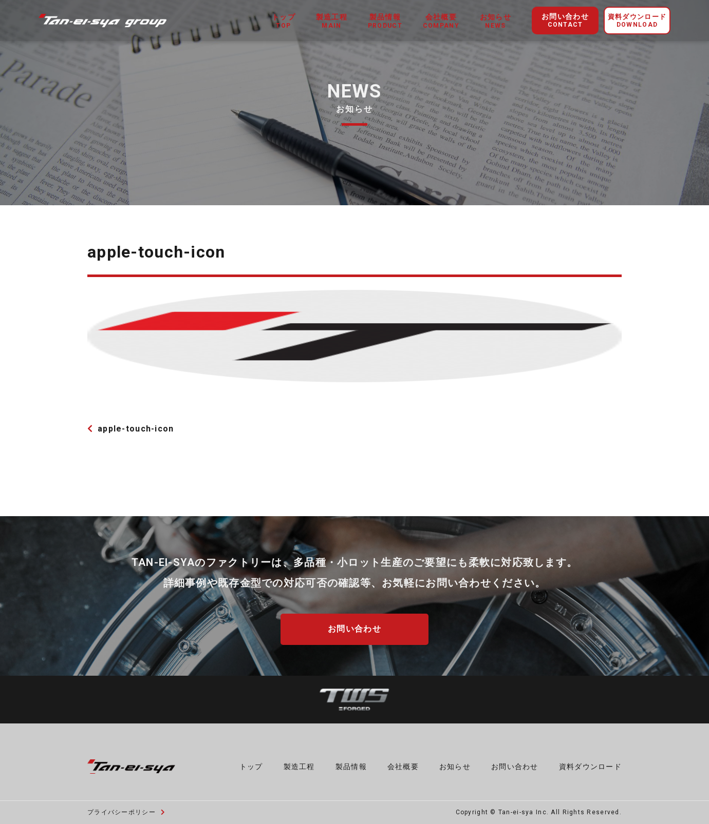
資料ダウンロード (637, 21)
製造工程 (299, 766)
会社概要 (403, 766)
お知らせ (455, 766)
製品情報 (351, 766)
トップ (251, 766)
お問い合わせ (565, 20)
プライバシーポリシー (126, 811)
